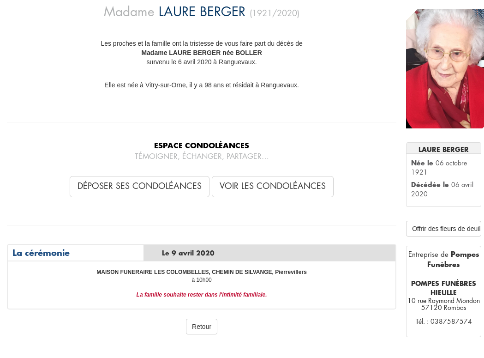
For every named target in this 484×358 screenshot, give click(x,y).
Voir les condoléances (273, 186)
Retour (201, 326)
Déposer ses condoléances (140, 186)
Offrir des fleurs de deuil (446, 228)
